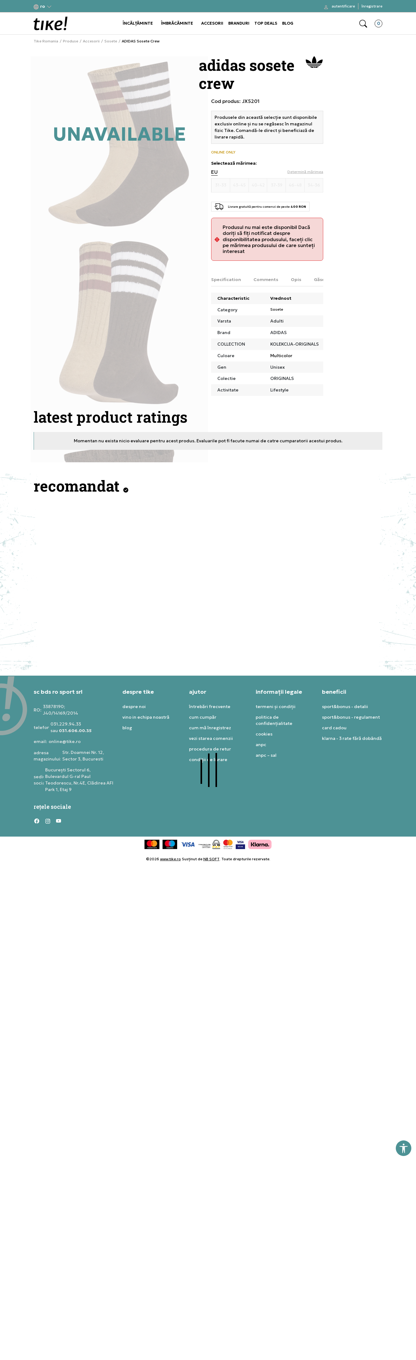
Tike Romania (46, 41)
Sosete (110, 41)
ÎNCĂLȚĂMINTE (138, 23)
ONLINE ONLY (223, 152)
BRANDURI (238, 23)
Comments (265, 279)
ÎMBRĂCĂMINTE (177, 23)
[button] (43, 6)
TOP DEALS (265, 23)
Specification (226, 279)
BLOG (287, 23)
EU (214, 172)
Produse (70, 41)
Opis (296, 279)
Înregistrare (372, 6)
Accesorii (91, 41)
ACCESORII (212, 23)
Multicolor (281, 355)
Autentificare (343, 6)
